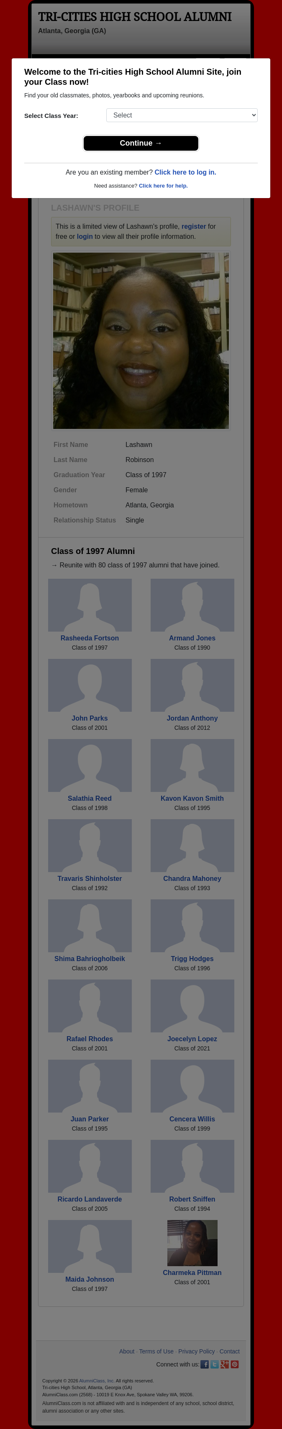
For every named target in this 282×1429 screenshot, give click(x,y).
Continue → (141, 143)
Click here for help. (163, 186)
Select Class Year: (51, 115)
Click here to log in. (185, 172)
